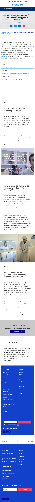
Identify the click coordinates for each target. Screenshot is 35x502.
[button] (31, 9)
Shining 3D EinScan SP (15, 79)
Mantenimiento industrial (22, 73)
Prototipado (5, 73)
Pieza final (12, 73)
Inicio (2, 32)
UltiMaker (4, 56)
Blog (4, 32)
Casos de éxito (9, 32)
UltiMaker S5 (5, 79)
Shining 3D (22, 56)
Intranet (5, 411)
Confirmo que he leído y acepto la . (13, 425)
